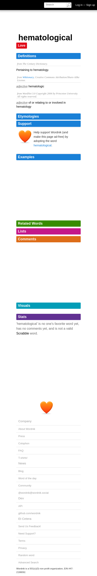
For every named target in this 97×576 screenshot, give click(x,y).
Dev (21, 498)
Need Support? (27, 533)
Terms (21, 540)
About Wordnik (26, 428)
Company (25, 421)
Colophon (23, 443)
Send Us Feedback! (29, 526)
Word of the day (27, 478)
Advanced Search (28, 562)
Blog (21, 471)
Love (21, 45)
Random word (26, 555)
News (22, 463)
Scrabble (22, 333)
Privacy (22, 547)
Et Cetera (24, 518)
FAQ (21, 450)
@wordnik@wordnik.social (33, 492)
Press (21, 436)
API (20, 506)
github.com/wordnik (29, 513)
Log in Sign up (85, 4)
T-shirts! (23, 457)
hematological (43, 145)
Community (24, 485)
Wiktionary (28, 77)
